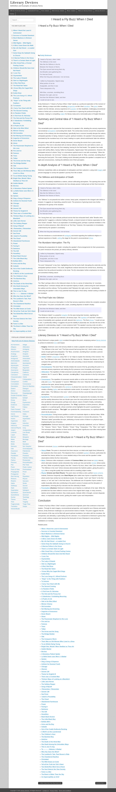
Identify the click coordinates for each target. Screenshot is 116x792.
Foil (24, 409)
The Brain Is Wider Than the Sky (52, 774)
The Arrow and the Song (49, 631)
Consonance (45, 379)
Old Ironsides (46, 606)
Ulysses (44, 669)
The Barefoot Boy (47, 737)
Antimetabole (15, 361)
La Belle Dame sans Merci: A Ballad (53, 656)
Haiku (25, 414)
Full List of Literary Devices (17, 10)
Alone (43, 616)
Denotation (14, 386)
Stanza (43, 450)
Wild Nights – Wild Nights (50, 536)
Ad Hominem (15, 344)
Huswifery (44, 714)
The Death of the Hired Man (51, 742)
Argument (26, 368)
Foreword (26, 412)
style (60, 340)
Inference (14, 425)
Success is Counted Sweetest (51, 531)
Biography (26, 370)
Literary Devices (24, 2)
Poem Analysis (45, 10)
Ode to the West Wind (49, 601)
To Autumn (45, 581)
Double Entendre (16, 395)
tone (55, 343)
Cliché (25, 377)
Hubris (13, 418)
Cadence (26, 372)
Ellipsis (25, 395)
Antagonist (14, 358)
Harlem (43, 659)
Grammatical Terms (33, 10)
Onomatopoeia (46, 367)
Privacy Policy (54, 790)
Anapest (25, 354)
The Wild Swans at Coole (50, 762)
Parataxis (26, 455)
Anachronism (15, 351)
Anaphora (14, 356)
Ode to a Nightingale (48, 564)
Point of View (15, 469)
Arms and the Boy (47, 724)
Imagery (13, 423)
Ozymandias (45, 559)
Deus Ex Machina (28, 386)
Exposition (26, 405)
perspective (71, 106)
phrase (91, 320)
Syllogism (26, 490)
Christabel (45, 759)
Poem (13, 467)
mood (50, 382)
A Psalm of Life (46, 599)
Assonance (14, 370)
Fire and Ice (45, 621)
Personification (46, 414)
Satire (13, 483)
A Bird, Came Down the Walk (51, 539)
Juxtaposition (27, 430)
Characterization (16, 377)
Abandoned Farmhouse (49, 701)
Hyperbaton (26, 418)
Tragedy (25, 502)
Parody (13, 458)
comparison (56, 357)
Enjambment (45, 387)
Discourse (14, 393)
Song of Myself (46, 686)
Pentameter (26, 460)
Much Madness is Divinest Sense (53, 534)
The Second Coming (48, 586)
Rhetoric (13, 479)
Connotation (15, 384)
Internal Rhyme (16, 428)
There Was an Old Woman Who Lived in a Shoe (58, 641)
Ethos (25, 400)
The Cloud (45, 699)
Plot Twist (26, 465)
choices (54, 446)
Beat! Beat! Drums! (48, 717)
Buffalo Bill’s (45, 722)
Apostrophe (15, 365)
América (44, 739)
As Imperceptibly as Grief (50, 777)
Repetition (26, 476)
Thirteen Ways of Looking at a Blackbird (55, 679)
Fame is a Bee (46, 772)
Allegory (13, 347)
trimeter (94, 463)
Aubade (44, 727)
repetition (84, 317)
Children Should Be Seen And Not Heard (55, 554)
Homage (25, 416)
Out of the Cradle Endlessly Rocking (54, 729)
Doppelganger (27, 393)
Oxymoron (14, 451)
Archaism (26, 365)
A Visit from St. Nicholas (50, 591)
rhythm (55, 389)
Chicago (44, 666)
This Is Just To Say (48, 747)
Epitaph (25, 398)
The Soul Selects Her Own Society (53, 769)
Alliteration (45, 372)
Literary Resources (100, 10)
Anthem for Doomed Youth (50, 664)
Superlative (14, 490)
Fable (13, 407)
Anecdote (26, 356)
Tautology (26, 497)
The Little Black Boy (48, 719)
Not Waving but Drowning (50, 609)
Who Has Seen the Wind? (50, 752)
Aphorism (14, 363)
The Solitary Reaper (48, 684)
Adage (25, 344)
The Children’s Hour (48, 734)
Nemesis (14, 446)
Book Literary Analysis (58, 10)
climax (91, 238)
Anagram (26, 351)
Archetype (14, 368)
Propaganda (15, 472)
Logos (13, 435)
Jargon (13, 430)
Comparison (15, 381)
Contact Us (46, 790)
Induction (26, 423)
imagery (100, 170)
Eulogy (13, 402)
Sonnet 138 (45, 691)
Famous (44, 624)
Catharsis (26, 375)
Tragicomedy (15, 504)
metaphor (64, 315)
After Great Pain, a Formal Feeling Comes (56, 551)
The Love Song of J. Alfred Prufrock (54, 576)
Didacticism (26, 391)
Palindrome (26, 451)
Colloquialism (27, 379)
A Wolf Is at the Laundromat (51, 732)
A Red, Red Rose (47, 566)
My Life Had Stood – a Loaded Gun (53, 541)
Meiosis (25, 435)
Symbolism (45, 397)
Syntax (13, 497)
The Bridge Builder (48, 634)
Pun (24, 474)
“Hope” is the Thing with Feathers (53, 579)
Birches (44, 651)
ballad (96, 460)
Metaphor (26, 437)
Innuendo (26, 425)
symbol (66, 397)
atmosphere (52, 131)
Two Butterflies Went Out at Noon (53, 767)
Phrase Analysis (71, 10)
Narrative (26, 444)
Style (12, 488)
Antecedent (26, 358)
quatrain (86, 453)
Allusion (13, 349)
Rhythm (13, 481)
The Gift (44, 712)
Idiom (24, 421)
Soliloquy (14, 485)
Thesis (25, 499)
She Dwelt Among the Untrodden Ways (55, 744)
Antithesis (26, 361)
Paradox (25, 453)
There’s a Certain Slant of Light (52, 549)
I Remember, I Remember (50, 689)
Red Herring (15, 476)
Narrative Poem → (100, 783)
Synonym (26, 495)
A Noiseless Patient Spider (50, 654)
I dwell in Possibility (48, 697)
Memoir (13, 437)
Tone (12, 502)
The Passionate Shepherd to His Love (54, 619)
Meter (43, 460)
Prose (25, 472)
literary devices (101, 340)
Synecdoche (27, 492)
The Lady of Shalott (48, 561)
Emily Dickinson (46, 55)
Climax (13, 379)
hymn (43, 470)
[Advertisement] (72, 41)
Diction (13, 391)
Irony (24, 428)
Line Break (26, 432)
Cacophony (14, 372)
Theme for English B (48, 674)
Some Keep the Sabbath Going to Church (55, 544)
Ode (42, 636)
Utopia (25, 506)
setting (59, 238)
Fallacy (25, 407)
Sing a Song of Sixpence (50, 661)
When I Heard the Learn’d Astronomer (54, 529)
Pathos (13, 460)
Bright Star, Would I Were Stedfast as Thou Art (57, 646)
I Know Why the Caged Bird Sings (53, 571)
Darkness (44, 709)
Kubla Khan (45, 574)
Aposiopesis (27, 363)
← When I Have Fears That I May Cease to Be (50, 783)
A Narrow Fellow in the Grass (51, 546)
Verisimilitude (15, 509)
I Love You (45, 556)
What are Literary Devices (85, 10)
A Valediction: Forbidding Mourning (53, 596)
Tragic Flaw (26, 504)
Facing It (44, 707)
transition (87, 106)
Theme (13, 499)
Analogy (13, 354)
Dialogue (26, 388)
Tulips (43, 629)
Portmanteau (27, 469)
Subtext (25, 488)
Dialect (13, 388)
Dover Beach (45, 614)
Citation (12, 14)
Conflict (25, 381)
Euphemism (27, 402)
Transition (14, 506)
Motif (24, 442)
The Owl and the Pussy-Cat (51, 594)
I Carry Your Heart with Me (50, 584)
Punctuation (45, 488)
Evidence (14, 405)
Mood (13, 442)
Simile (43, 357)
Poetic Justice (27, 467)
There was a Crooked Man (50, 676)
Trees (43, 626)
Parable (13, 453)
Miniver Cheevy (46, 604)
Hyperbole (14, 421)
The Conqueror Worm (49, 639)
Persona (13, 462)
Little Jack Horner (47, 681)
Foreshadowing (16, 412)
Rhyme (43, 473)
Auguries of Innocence (49, 611)
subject (62, 114)
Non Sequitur (27, 446)
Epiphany (14, 398)
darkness (79, 320)
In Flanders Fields (47, 589)
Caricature (14, 375)
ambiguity (68, 235)
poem (96, 106)
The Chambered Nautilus (50, 757)
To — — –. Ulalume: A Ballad (51, 749)
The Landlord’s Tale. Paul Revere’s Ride (55, 754)
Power (43, 704)
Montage (25, 439)
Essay (13, 400)
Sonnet (25, 485)
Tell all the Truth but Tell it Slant (52, 764)
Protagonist (14, 474)
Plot (12, 465)
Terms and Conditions (65, 790)
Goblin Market (46, 649)
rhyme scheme (98, 473)
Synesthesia (15, 495)
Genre (13, 414)
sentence (68, 387)
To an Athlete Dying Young (50, 644)
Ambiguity (26, 349)
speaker (73, 109)
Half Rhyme (15, 416)
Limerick (13, 432)
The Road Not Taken (48, 569)
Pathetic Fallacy (28, 458)
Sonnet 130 (45, 671)
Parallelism (14, 455)
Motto (13, 444)
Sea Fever (44, 694)
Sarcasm (26, 481)
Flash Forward (15, 409)
